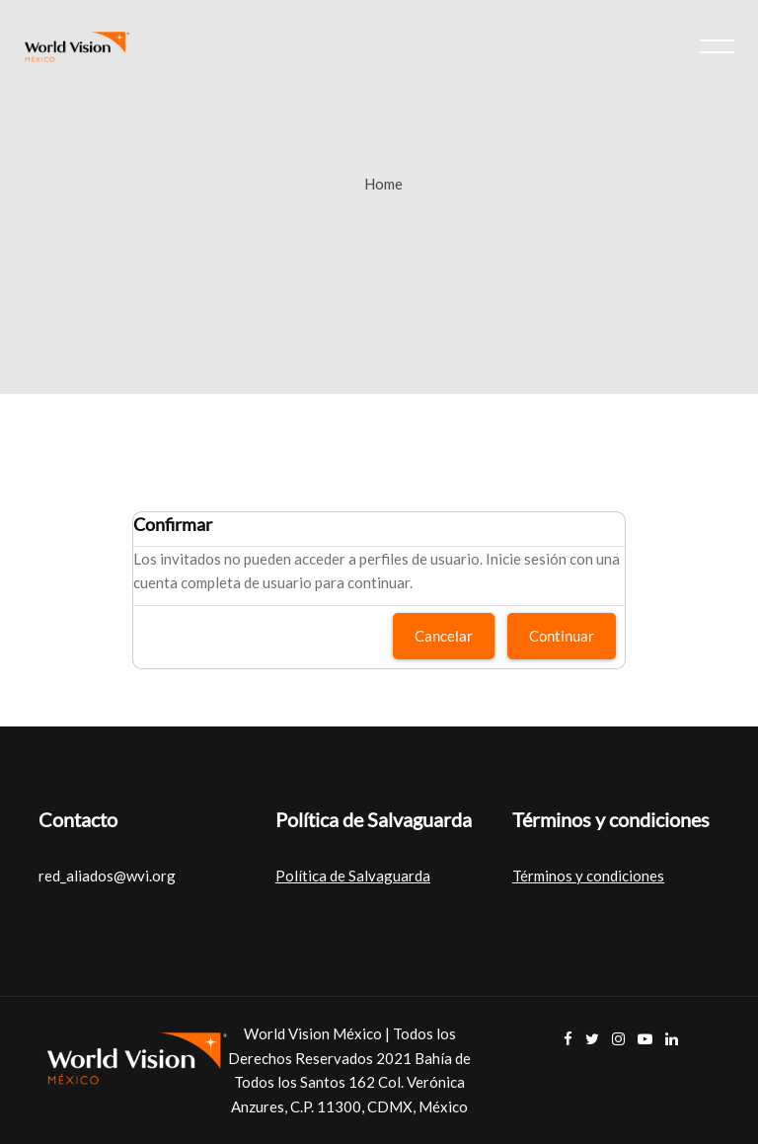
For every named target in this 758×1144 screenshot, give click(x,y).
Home (383, 183)
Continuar (561, 636)
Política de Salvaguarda (352, 875)
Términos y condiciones (588, 875)
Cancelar (444, 636)
